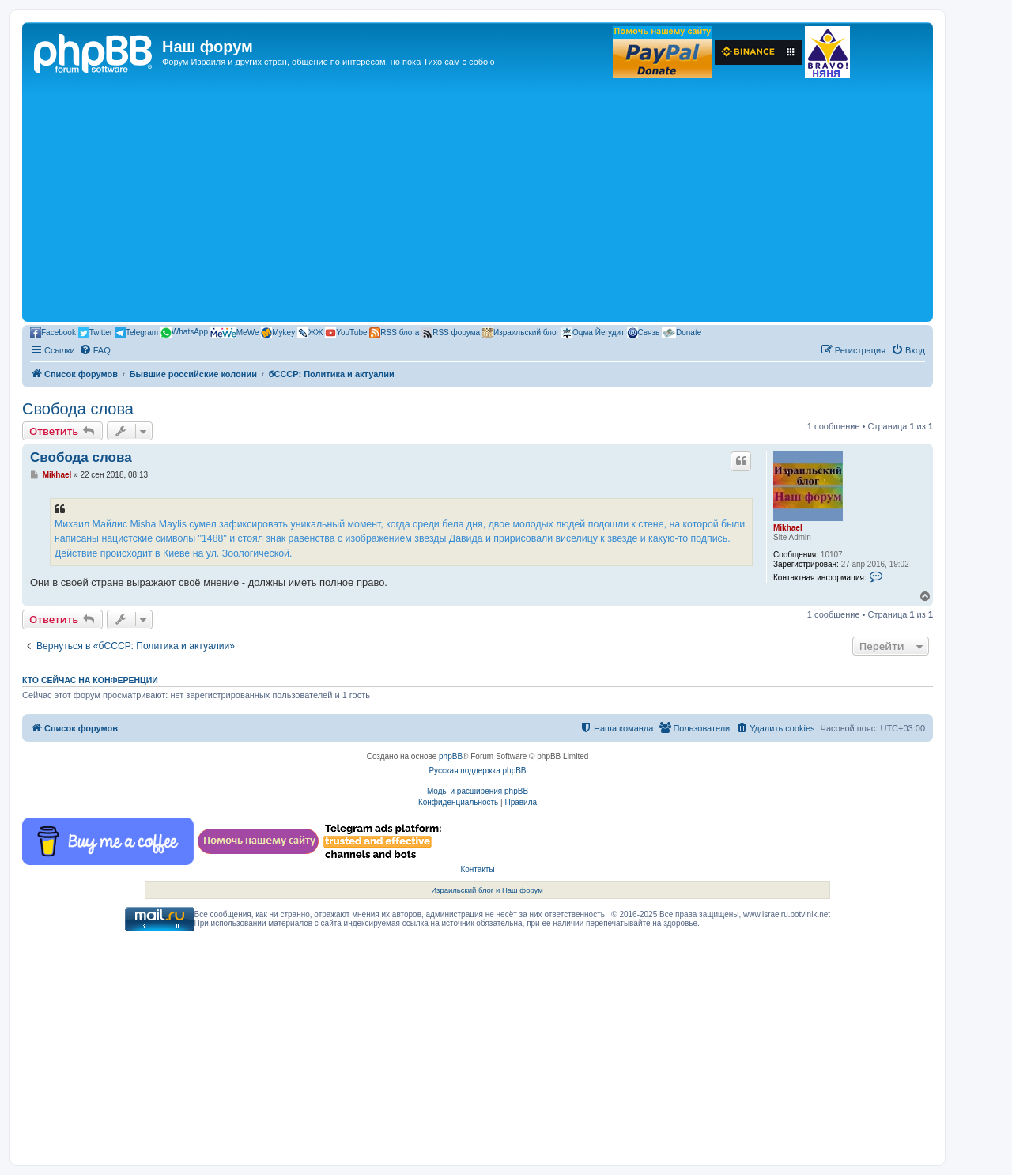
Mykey (278, 332)
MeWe (234, 332)
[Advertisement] (477, 199)
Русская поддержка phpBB (477, 770)
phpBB (451, 756)
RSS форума (450, 332)
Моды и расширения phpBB (477, 791)
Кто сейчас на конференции (90, 680)
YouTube (346, 332)
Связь (643, 332)
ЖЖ (310, 332)
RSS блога (394, 332)
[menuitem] (95, 350)
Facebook (53, 332)
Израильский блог (520, 332)
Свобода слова (78, 408)
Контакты (477, 869)
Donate (681, 332)
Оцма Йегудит (593, 332)
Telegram (136, 332)
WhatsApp (184, 332)
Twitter (95, 332)
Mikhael (787, 527)
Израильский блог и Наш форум (487, 890)
